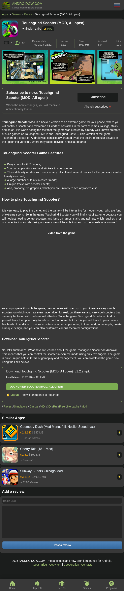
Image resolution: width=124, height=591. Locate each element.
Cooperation (71, 570)
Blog (44, 570)
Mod (84, 406)
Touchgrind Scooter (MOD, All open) (35, 386)
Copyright (55, 570)
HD (43, 406)
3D (49, 406)
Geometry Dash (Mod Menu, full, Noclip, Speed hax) (57, 426)
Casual (34, 406)
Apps (5, 14)
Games (16, 14)
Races (28, 14)
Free (62, 406)
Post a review (62, 551)
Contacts (86, 570)
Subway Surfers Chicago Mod (41, 471)
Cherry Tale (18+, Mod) (36, 449)
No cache (73, 406)
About (35, 570)
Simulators (20, 406)
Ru (55, 406)
